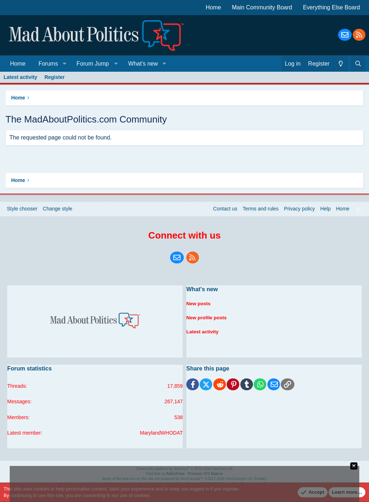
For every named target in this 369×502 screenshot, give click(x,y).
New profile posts (207, 316)
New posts (199, 302)
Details (260, 479)
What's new (143, 64)
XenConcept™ (192, 479)
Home (213, 7)
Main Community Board (262, 7)
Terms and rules (261, 209)
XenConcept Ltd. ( (240, 479)
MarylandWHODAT (161, 433)
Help (325, 209)
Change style (57, 209)
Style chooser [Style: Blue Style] (22, 209)
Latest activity (20, 77)
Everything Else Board (331, 7)
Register (54, 77)
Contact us (225, 209)
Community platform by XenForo (185, 469)
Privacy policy (299, 209)
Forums (48, 64)
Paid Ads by (184, 474)
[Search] (358, 63)
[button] (64, 63)
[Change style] (340, 63)
